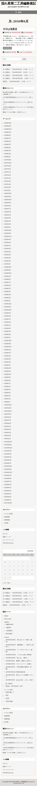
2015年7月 (7, 245)
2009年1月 (7, 463)
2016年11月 (7, 196)
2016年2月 (7, 224)
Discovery (7, 619)
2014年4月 (7, 291)
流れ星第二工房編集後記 (18, 3)
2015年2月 (7, 261)
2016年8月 (7, 205)
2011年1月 (7, 402)
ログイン (5, 534)
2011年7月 (7, 383)
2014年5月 (7, 288)
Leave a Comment (25, 52)
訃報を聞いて (10, 692)
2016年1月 (7, 227)
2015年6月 (7, 248)
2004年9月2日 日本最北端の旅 (15, 672)
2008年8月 (7, 478)
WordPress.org (8, 543)
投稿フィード (7, 537)
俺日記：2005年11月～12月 (14, 686)
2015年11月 (7, 233)
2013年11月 (7, 307)
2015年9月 (7, 239)
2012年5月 (7, 353)
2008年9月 (7, 475)
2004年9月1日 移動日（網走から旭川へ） (19, 661)
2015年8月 (7, 242)
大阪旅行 (8, 627)
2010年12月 (8, 405)
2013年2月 (7, 334)
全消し (8, 698)
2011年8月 (7, 380)
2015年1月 (7, 264)
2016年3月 (7, 221)
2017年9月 (7, 166)
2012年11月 (7, 343)
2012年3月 (7, 359)
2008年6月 (7, 484)
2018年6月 (7, 141)
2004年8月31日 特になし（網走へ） (18, 658)
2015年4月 (7, 254)
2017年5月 (7, 178)
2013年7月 (7, 319)
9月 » (9, 583)
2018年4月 (7, 147)
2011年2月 (7, 398)
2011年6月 (7, 386)
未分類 (14, 52)
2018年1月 (7, 156)
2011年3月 (7, 395)
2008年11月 (8, 469)
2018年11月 (7, 126)
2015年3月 (7, 258)
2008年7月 (7, 481)
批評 (7, 695)
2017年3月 (7, 184)
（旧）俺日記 (8, 683)
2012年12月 (7, 340)
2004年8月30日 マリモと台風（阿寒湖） (19, 654)
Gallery (6, 622)
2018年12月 (7, 123)
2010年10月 (8, 411)
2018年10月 (8, 129)
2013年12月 (7, 304)
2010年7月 (7, 420)
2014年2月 (7, 297)
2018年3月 (7, 150)
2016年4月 (7, 218)
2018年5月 (7, 144)
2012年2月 (7, 362)
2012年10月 (8, 346)
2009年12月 (8, 441)
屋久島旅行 (9, 633)
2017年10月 (8, 163)
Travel (6, 637)
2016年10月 (8, 199)
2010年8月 (7, 417)
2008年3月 (7, 494)
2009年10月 (8, 448)
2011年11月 (7, 371)
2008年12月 (8, 466)
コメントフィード (8, 540)
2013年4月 (7, 328)
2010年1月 (7, 438)
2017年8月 (7, 169)
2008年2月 (7, 497)
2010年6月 (7, 423)
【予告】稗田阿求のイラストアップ (14, 102)
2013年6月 (7, 322)
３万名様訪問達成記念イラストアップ (14, 97)
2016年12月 (7, 193)
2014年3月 (7, 294)
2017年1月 (7, 190)
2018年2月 (7, 153)
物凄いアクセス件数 (9, 112)
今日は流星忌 (10, 29)
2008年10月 (8, 472)
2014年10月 (7, 273)
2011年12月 (7, 368)
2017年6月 (7, 175)
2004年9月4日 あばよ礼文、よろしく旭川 (19, 680)
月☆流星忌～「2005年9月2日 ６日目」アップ (18, 69)
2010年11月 (7, 408)
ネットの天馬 (8, 689)
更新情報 (7, 520)
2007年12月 (8, 503)
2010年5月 (7, 426)
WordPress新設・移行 (10, 92)
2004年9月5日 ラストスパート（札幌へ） (19, 664)
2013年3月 (7, 331)
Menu (20, 12)
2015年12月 (7, 230)
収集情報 (7, 517)
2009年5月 (7, 457)
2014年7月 (7, 282)
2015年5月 (7, 251)
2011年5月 (7, 389)
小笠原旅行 (9, 630)
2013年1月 (7, 337)
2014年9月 (7, 276)
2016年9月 (7, 202)
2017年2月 (7, 187)
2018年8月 (7, 135)
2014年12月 (7, 267)
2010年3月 (7, 432)
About (6, 616)
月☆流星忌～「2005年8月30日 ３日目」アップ (18, 78)
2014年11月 (7, 270)
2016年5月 (7, 215)
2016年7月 (7, 208)
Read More (8, 48)
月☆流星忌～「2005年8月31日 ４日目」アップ (18, 75)
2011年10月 (7, 374)
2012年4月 (7, 356)
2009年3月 (7, 460)
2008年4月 (7, 490)
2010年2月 (7, 435)
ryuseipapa (29, 32)
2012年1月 (7, 365)
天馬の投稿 (9, 701)
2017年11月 (7, 160)
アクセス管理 (8, 514)
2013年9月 (7, 313)
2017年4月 (7, 181)
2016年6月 (7, 212)
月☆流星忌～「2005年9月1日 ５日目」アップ (18, 72)
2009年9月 (8, 451)
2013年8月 (7, 316)
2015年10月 (8, 236)
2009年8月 (7, 454)
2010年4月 (7, 429)
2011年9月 (7, 377)
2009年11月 (8, 444)
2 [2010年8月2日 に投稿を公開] (5, 562)
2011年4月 (7, 392)
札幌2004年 (9, 624)
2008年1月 (7, 500)
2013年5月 (7, 325)
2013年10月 (8, 310)
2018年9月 (7, 132)
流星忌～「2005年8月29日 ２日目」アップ (17, 81)
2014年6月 (7, 285)
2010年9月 (7, 414)
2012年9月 (7, 350)
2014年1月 (7, 300)
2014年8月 (7, 279)
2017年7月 (7, 172)
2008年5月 (7, 487)
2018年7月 (7, 138)
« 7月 (4, 583)
